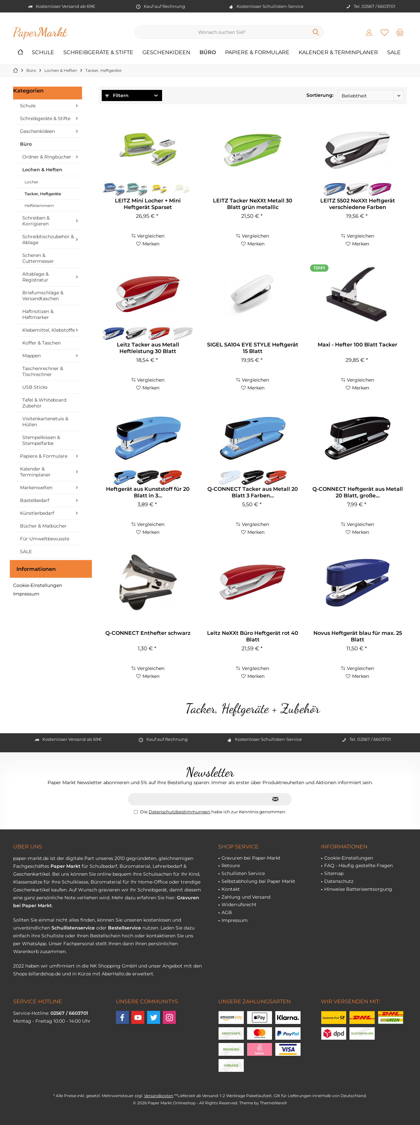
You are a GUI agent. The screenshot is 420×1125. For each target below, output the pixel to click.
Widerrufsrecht (239, 904)
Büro (26, 144)
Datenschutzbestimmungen (179, 811)
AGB (226, 912)
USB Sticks (35, 387)
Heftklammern (39, 205)
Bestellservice (124, 928)
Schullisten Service (243, 873)
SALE (26, 551)
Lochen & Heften (42, 170)
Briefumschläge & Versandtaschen (42, 296)
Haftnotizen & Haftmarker (37, 314)
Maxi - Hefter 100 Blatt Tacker (357, 345)
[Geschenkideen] (166, 53)
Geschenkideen (37, 131)
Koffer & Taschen (41, 343)
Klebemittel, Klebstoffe (48, 330)
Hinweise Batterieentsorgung (358, 889)
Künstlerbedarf (37, 513)
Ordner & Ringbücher (46, 157)
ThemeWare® (273, 1102)
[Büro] (207, 53)
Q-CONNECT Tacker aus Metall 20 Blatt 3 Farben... (252, 492)
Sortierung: (319, 95)
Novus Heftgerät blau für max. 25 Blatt (357, 636)
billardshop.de (45, 974)
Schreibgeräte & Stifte (45, 118)
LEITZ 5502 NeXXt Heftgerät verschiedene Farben (357, 204)
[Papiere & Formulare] (257, 53)
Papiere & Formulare (43, 456)
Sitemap (334, 873)
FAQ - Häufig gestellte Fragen (358, 865)
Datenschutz (338, 881)
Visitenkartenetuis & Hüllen (45, 421)
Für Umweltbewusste (44, 539)
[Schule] (43, 53)
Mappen (31, 356)
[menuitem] (400, 32)
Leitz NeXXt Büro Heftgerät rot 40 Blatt (252, 636)
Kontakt (230, 889)
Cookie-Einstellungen (37, 585)
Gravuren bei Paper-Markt (251, 858)
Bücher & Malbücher (43, 526)
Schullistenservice (73, 928)
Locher (31, 181)
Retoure (230, 865)
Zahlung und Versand (245, 897)
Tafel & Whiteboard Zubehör (44, 403)
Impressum (26, 594)
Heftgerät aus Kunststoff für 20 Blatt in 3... (148, 492)
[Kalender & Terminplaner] (338, 53)
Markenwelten (36, 487)
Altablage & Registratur (35, 277)
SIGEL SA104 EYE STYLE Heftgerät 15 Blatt (252, 348)
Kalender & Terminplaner (35, 472)
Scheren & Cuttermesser (38, 258)
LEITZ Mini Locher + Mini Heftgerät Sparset (148, 204)
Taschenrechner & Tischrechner (42, 371)
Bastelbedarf (34, 500)
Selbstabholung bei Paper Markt (258, 881)
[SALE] (394, 53)
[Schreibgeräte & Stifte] (98, 53)
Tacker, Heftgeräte (43, 193)
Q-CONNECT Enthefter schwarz (148, 633)
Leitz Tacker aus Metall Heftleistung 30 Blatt (148, 348)
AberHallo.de (116, 974)
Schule (27, 106)
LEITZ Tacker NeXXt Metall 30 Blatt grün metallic (252, 204)
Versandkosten (158, 1095)
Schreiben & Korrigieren (36, 221)
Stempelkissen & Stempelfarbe (41, 440)
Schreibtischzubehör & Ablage (48, 239)
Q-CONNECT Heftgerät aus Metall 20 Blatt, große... (357, 492)
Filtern (117, 95)
